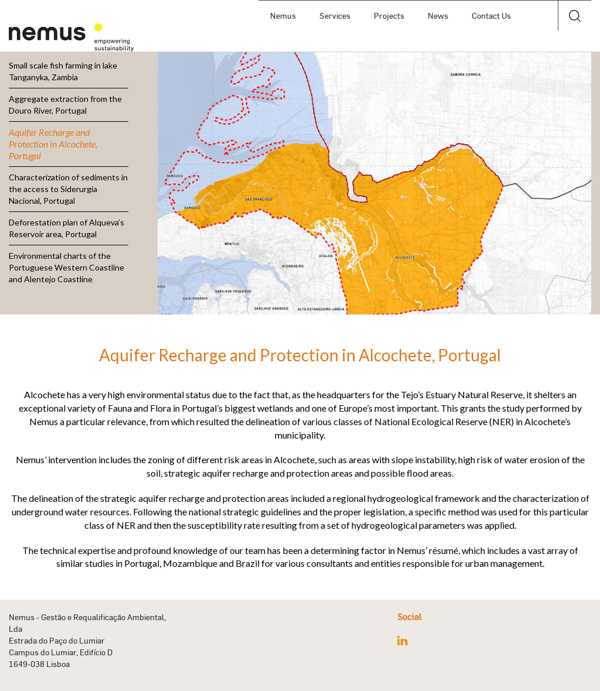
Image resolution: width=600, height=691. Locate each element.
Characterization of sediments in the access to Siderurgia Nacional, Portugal (68, 189)
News (438, 15)
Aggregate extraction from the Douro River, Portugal (65, 104)
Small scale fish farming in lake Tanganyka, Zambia (63, 71)
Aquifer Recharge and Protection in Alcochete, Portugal (53, 143)
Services (334, 15)
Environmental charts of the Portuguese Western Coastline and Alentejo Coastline (66, 267)
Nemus (283, 15)
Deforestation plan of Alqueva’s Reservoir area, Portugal (66, 228)
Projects (389, 15)
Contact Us (491, 15)
